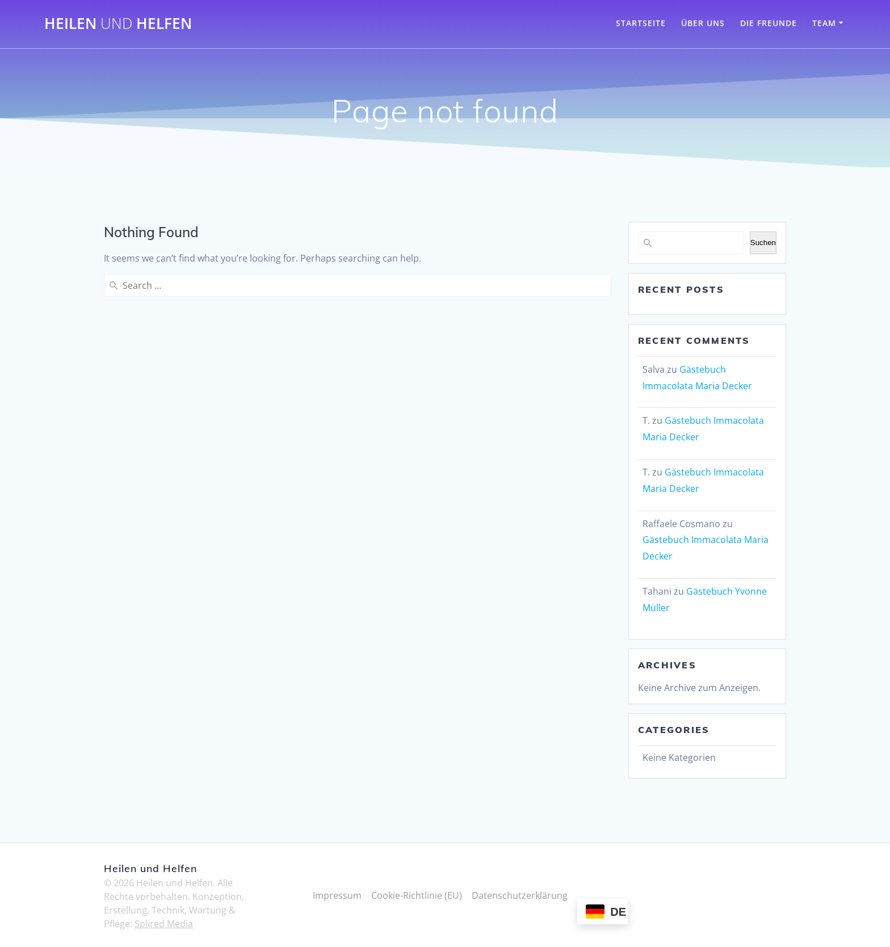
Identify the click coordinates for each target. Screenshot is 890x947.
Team (824, 23)
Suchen (763, 242)
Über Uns (703, 23)
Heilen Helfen (118, 23)
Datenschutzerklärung (520, 895)
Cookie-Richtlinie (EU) (416, 895)
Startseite (641, 23)
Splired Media (164, 923)
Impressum (337, 895)
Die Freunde (768, 23)
